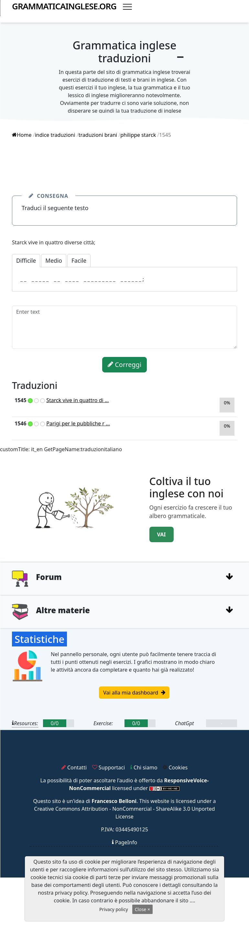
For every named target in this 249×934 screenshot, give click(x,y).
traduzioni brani (98, 134)
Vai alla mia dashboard (134, 692)
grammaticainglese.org (64, 6)
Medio (53, 260)
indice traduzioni (55, 134)
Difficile (26, 260)
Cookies (175, 767)
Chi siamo (143, 767)
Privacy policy (113, 909)
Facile (78, 260)
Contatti (74, 767)
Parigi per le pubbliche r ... (78, 423)
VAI (161, 534)
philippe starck (138, 134)
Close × (142, 909)
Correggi (124, 364)
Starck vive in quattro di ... (77, 400)
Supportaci (108, 767)
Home (22, 134)
